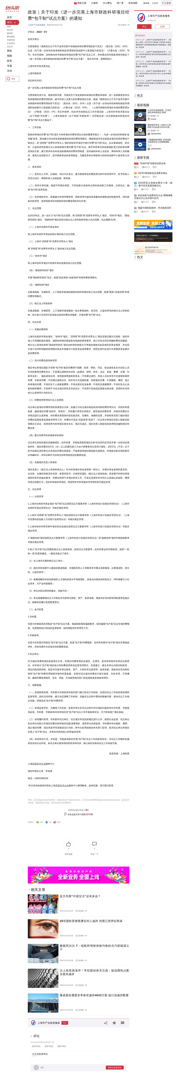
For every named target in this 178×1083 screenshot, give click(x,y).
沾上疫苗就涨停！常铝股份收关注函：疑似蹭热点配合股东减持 (94, 972)
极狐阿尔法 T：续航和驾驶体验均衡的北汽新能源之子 (94, 947)
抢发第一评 (125, 25)
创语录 (10, 30)
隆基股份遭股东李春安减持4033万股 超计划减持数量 (94, 995)
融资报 (10, 33)
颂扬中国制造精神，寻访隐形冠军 (154, 208)
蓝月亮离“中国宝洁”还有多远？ (80, 896)
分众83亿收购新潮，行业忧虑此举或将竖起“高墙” (159, 111)
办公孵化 (107, 3)
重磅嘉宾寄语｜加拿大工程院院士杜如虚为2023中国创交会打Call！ (159, 127)
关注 (64, 1023)
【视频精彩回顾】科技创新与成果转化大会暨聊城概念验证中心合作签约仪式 (159, 142)
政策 (9, 60)
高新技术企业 (39, 764)
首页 (9, 17)
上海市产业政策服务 (36, 25)
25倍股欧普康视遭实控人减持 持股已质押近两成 (91, 920)
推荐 (9, 26)
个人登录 (166, 3)
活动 (9, 70)
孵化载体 (11, 36)
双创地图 (132, 3)
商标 (9, 50)
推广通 (120, 3)
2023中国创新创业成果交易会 (152, 173)
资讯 (9, 22)
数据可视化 (36, 1046)
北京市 (10, 46)
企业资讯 (11, 43)
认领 (162, 26)
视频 (9, 55)
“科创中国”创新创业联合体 (153, 163)
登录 (34, 1054)
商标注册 (81, 3)
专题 (9, 65)
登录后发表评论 (115, 1067)
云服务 (94, 3)
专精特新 (11, 40)
